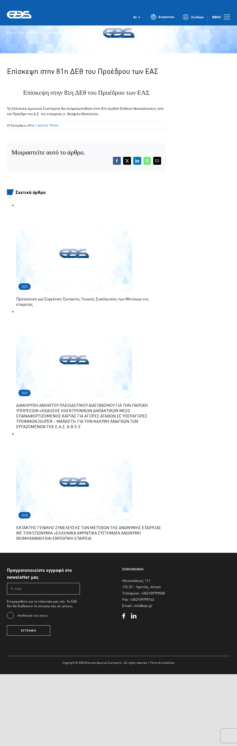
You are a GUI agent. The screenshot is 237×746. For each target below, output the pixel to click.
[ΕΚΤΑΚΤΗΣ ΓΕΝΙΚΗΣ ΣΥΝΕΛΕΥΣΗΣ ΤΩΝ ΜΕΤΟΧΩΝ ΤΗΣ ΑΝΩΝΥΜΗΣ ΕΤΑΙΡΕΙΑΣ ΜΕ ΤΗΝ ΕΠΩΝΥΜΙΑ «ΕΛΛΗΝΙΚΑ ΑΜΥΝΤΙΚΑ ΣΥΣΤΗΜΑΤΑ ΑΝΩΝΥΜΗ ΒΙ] (74, 434)
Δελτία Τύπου (47, 125)
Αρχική (11, 32)
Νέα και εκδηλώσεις (32, 32)
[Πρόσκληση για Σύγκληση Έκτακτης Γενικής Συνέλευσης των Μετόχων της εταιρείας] (74, 205)
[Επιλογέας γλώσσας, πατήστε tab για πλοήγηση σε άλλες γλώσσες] (136, 18)
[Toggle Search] (162, 18)
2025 (24, 286)
